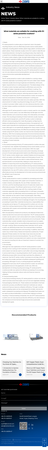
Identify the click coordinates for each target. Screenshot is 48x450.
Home (3, 18)
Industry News (14, 18)
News (7, 18)
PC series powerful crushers (10, 44)
